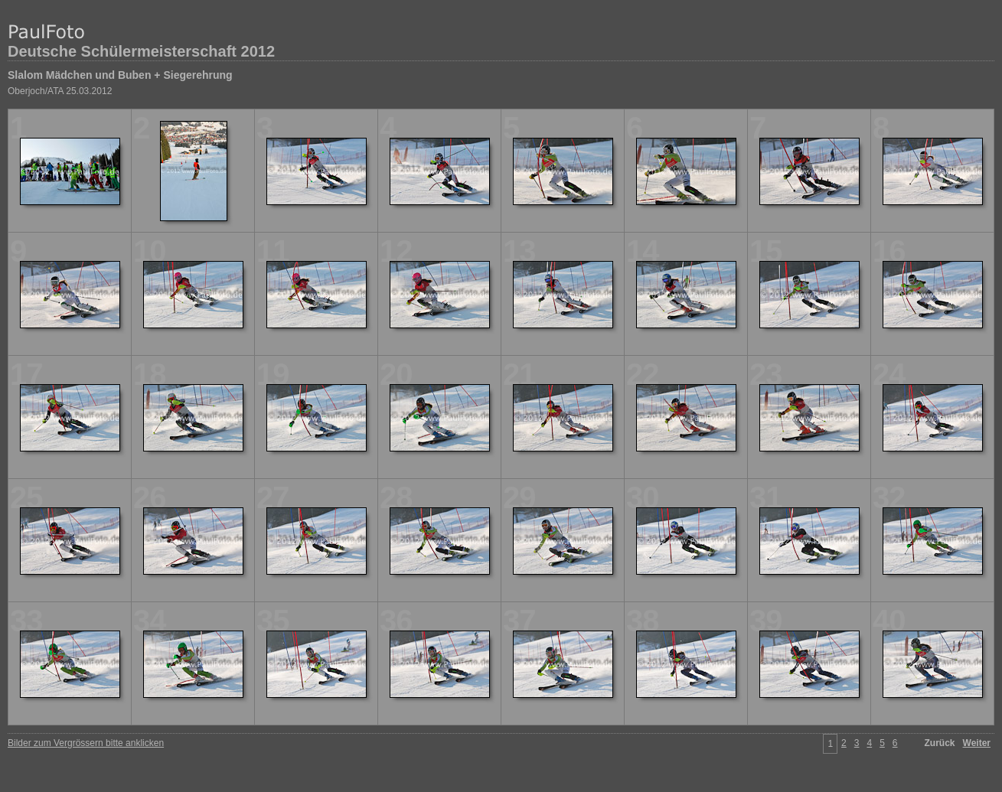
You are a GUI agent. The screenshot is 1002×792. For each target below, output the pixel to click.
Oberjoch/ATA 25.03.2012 (60, 91)
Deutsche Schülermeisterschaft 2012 (141, 51)
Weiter (977, 743)
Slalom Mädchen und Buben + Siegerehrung (120, 75)
